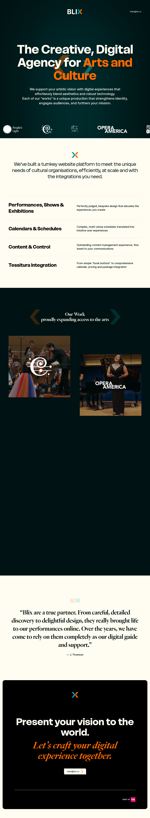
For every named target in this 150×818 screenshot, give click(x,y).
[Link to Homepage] (75, 11)
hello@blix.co (135, 11)
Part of (129, 810)
